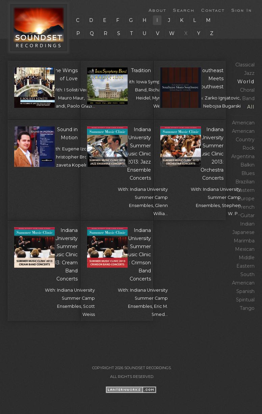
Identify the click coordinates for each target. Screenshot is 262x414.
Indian (247, 224)
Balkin (247, 165)
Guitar (247, 215)
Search (183, 9)
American (243, 123)
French (246, 207)
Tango (247, 308)
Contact (213, 9)
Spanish (245, 291)
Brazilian (245, 182)
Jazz (249, 73)
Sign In (241, 9)
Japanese (243, 232)
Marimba (244, 241)
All (251, 107)
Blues (248, 173)
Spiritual (245, 300)
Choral (247, 90)
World (246, 82)
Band (248, 98)
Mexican (245, 249)
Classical (245, 65)
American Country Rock (243, 139)
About (157, 9)
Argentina (243, 156)
